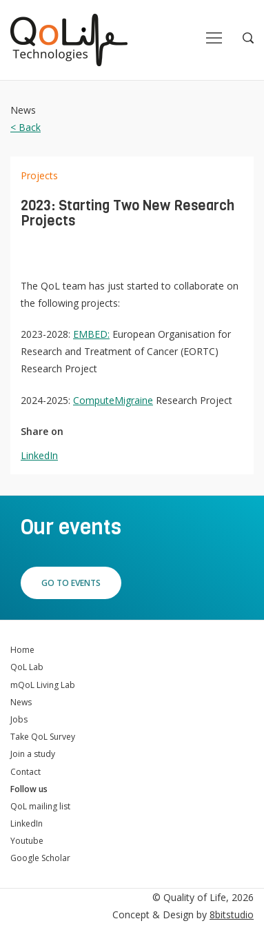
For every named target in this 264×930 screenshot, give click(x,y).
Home (22, 650)
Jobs (19, 719)
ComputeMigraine (113, 400)
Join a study (32, 754)
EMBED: (91, 334)
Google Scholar (40, 858)
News (21, 702)
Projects (39, 175)
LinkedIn (39, 455)
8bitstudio (232, 914)
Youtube (26, 841)
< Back (25, 127)
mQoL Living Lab (42, 685)
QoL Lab (26, 667)
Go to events (71, 583)
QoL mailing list (40, 806)
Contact (25, 772)
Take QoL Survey (42, 736)
